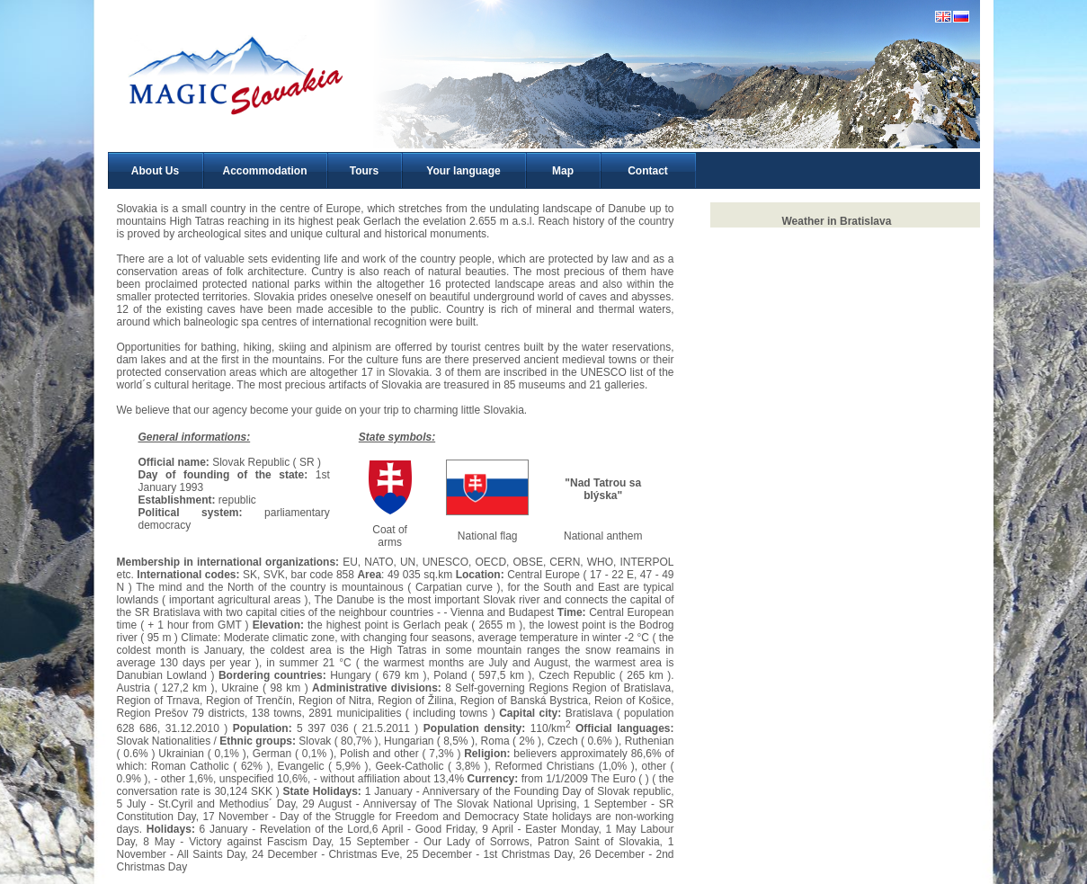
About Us (155, 171)
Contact (648, 171)
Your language (463, 171)
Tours (364, 171)
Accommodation (264, 171)
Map (563, 171)
